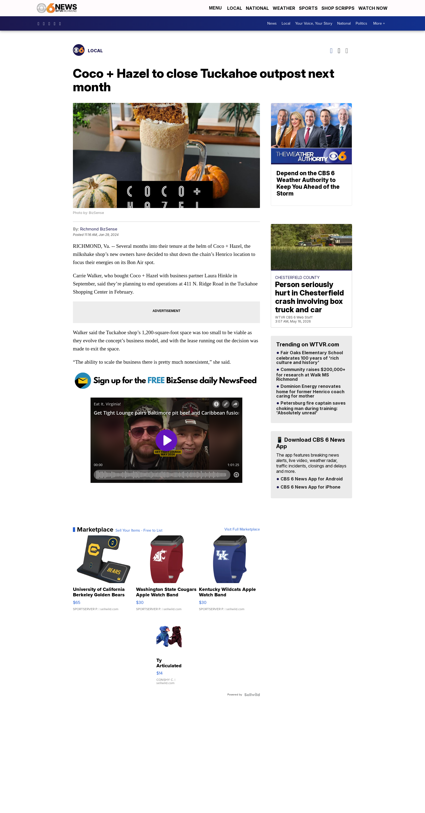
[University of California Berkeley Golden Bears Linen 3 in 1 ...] (103, 575)
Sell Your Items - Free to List (138, 530)
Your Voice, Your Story (313, 23)
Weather (284, 8)
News (272, 23)
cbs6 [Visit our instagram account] (45, 23)
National (257, 8)
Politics (361, 23)
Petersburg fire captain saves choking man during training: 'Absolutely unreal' (311, 408)
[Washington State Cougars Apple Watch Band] (166, 575)
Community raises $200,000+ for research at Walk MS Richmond (310, 374)
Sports (308, 8)
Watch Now (373, 8)
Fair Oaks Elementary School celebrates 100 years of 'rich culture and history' (309, 357)
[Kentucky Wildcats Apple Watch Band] (229, 575)
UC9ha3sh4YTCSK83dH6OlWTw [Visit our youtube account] (56, 23)
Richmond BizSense (98, 229)
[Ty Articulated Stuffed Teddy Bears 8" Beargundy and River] (169, 653)
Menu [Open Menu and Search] (215, 8)
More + (379, 23)
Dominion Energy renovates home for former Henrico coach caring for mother (310, 391)
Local (234, 8)
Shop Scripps (338, 8)
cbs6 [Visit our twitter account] (51, 23)
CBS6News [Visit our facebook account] (40, 23)
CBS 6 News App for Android (311, 479)
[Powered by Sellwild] (252, 695)
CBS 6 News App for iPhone (309, 487)
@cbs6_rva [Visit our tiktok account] (61, 23)
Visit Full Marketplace (242, 529)
